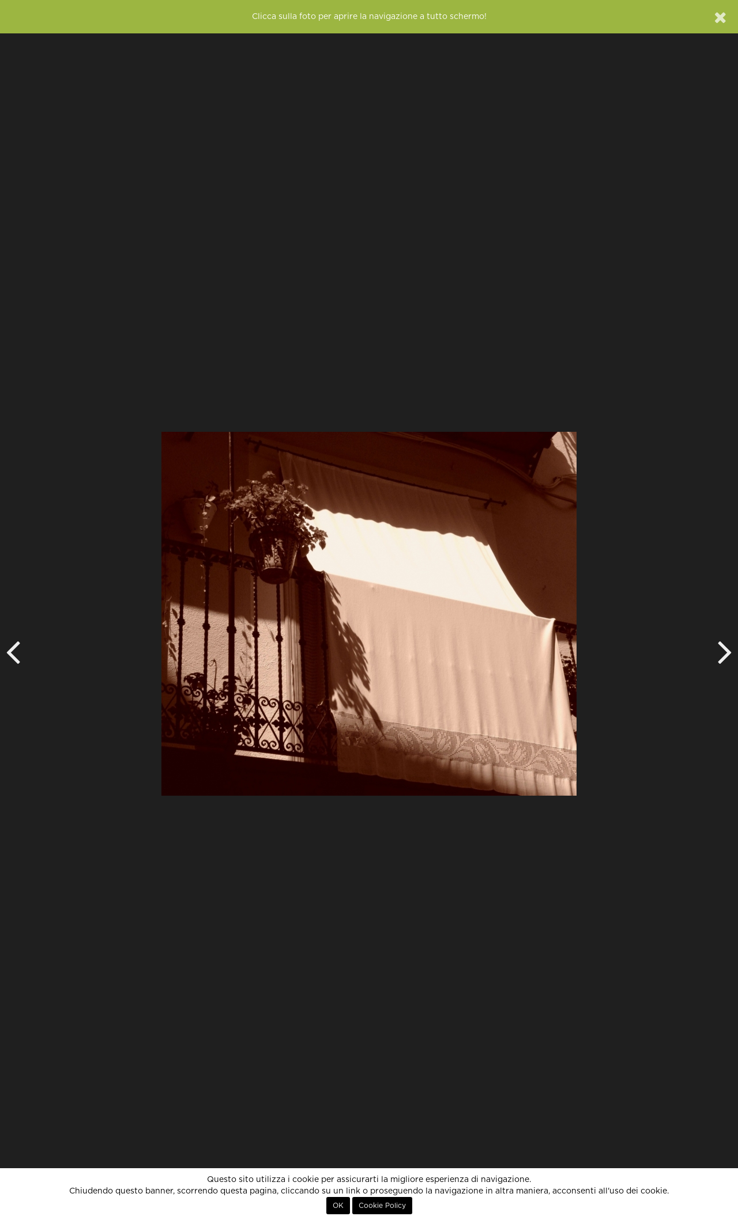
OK (338, 1205)
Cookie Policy (382, 1205)
